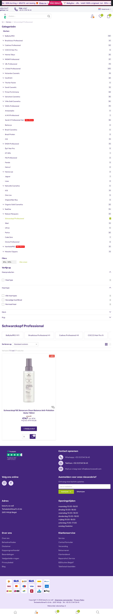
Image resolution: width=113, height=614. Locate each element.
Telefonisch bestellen (66, 566)
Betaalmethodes (9, 542)
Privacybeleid (7, 562)
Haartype (9, 280)
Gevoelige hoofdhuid (13, 300)
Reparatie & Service (66, 558)
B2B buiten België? (66, 562)
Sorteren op (6, 344)
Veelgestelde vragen (10, 558)
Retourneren (63, 550)
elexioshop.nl (61, 606)
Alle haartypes (11, 295)
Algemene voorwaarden (64, 600)
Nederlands (103, 9)
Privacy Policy (79, 600)
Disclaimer (6, 546)
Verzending (63, 546)
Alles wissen (23, 262)
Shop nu (56, 3)
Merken (6, 31)
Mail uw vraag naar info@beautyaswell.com (83, 469)
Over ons (5, 538)
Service (61, 538)
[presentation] (29, 16)
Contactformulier (65, 542)
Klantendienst (64, 554)
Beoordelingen (8, 554)
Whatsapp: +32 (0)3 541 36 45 (77, 457)
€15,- (10, 262)
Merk (4, 312)
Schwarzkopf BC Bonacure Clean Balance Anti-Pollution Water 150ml (29, 411)
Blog (4, 566)
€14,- (5, 262)
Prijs (3, 317)
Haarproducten (8, 272)
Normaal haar (11, 304)
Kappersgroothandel (10, 550)
